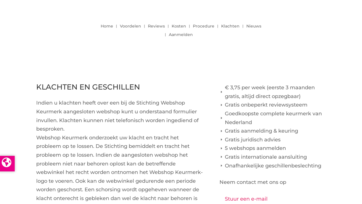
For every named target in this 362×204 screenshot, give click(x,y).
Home (107, 26)
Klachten (230, 26)
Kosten (179, 26)
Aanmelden (181, 35)
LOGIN (310, 29)
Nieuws (253, 26)
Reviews (156, 26)
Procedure (203, 26)
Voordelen (130, 26)
